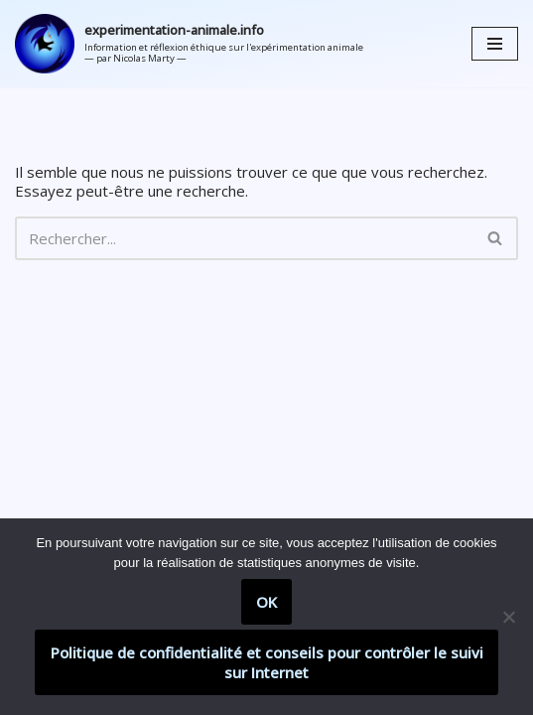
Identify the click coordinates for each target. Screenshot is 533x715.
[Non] (508, 617)
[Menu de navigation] (494, 44)
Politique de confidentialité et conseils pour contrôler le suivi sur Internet (267, 662)
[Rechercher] (244, 238)
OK (266, 602)
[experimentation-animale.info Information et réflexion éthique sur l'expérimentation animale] (189, 43)
